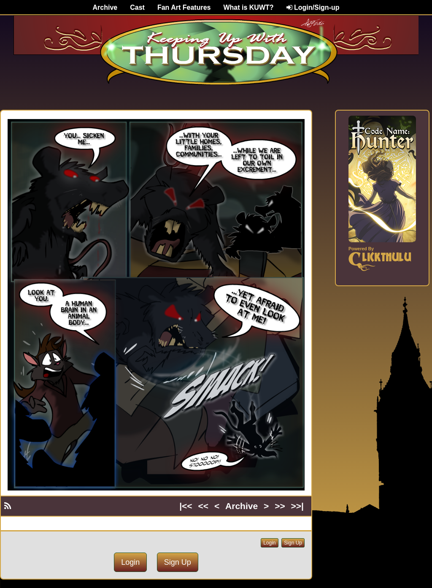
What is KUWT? (248, 7)
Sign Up (293, 543)
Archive (105, 7)
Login (269, 543)
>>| (297, 506)
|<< (185, 506)
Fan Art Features (184, 7)
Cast (137, 7)
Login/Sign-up (313, 7)
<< (203, 506)
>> (280, 506)
